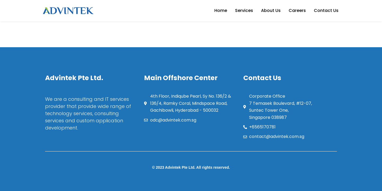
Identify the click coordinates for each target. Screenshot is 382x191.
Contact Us (326, 10)
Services (244, 10)
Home (220, 10)
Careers (297, 10)
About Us (271, 10)
